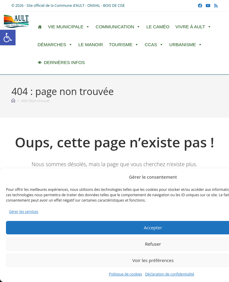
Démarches (55, 45)
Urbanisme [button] (185, 45)
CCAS (154, 45)
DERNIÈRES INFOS (64, 62)
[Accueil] (13, 100)
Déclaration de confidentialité (169, 274)
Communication (118, 27)
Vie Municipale (69, 27)
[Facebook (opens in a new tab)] (200, 6)
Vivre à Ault (193, 27)
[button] (8, 37)
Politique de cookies (125, 274)
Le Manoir (90, 44)
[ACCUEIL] (39, 27)
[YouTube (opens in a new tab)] (208, 6)
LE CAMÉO (158, 26)
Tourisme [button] (124, 45)
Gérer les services (23, 211)
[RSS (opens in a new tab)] (215, 6)
